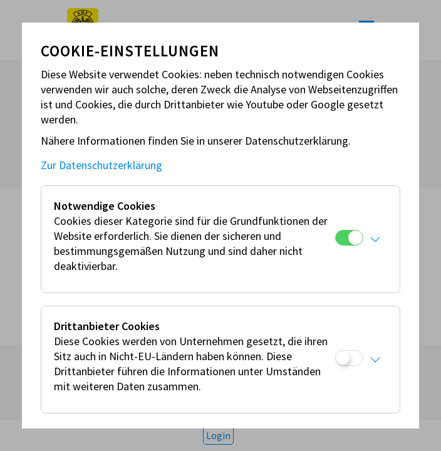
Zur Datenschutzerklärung (101, 165)
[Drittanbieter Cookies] (349, 358)
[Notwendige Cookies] (349, 238)
